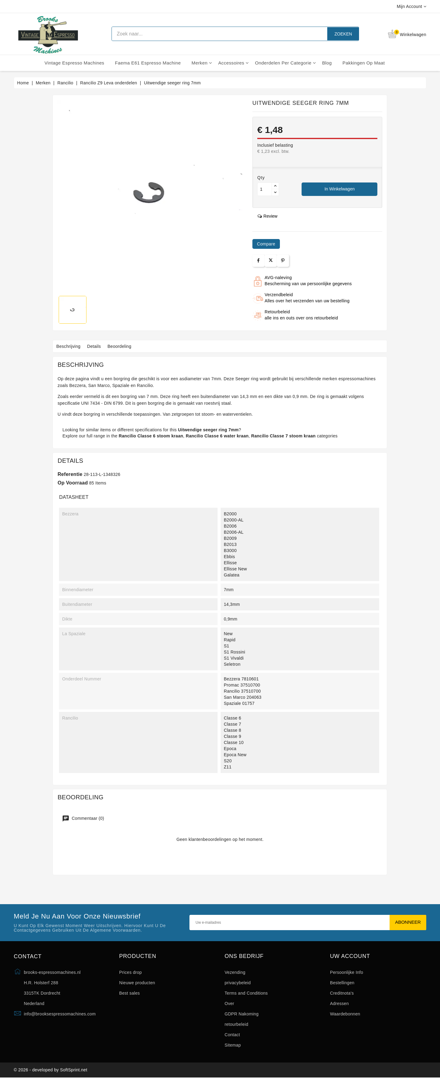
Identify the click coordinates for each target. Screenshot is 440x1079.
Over (229, 1003)
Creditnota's (342, 993)
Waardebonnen (345, 1013)
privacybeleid (238, 982)
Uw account (350, 956)
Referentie (69, 474)
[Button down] (275, 192)
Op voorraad (72, 482)
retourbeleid (236, 1024)
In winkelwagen (339, 188)
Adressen (339, 1003)
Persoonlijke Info (346, 972)
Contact (232, 1034)
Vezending (235, 972)
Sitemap (233, 1045)
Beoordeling (126, 346)
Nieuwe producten (137, 982)
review (267, 216)
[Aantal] (264, 189)
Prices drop (130, 972)
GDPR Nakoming (241, 1013)
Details (98, 346)
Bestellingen (342, 982)
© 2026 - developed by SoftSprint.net (50, 1070)
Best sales (129, 993)
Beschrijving (69, 346)
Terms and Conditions (246, 993)
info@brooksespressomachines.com (60, 1013)
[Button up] (275, 186)
